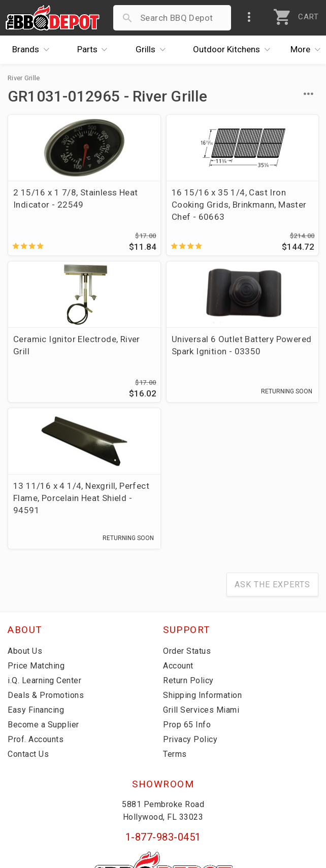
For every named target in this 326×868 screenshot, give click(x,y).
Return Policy (188, 546)
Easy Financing (36, 575)
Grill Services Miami (201, 575)
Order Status (187, 516)
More (308, 50)
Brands (33, 50)
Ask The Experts (272, 450)
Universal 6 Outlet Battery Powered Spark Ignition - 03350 (48, 363)
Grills (153, 50)
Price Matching (36, 531)
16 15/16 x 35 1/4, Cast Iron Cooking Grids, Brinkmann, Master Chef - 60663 (161, 210)
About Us (25, 516)
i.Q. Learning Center (44, 546)
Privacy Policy (190, 605)
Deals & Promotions (46, 560)
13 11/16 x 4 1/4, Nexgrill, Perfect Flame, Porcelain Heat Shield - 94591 (162, 363)
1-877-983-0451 (163, 702)
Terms (175, 619)
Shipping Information (202, 560)
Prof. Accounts (35, 605)
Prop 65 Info (187, 590)
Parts (95, 50)
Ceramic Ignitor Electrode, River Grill (265, 198)
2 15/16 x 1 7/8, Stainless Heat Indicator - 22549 (48, 204)
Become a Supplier (43, 590)
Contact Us (28, 619)
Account (178, 531)
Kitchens (234, 50)
